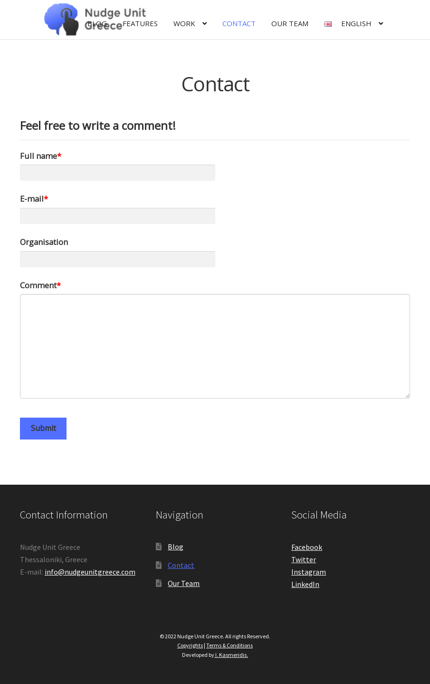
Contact (239, 23)
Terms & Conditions (229, 645)
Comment (38, 285)
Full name (38, 155)
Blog (97, 23)
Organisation (44, 241)
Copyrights (190, 645)
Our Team (289, 23)
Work (184, 23)
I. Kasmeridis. (231, 654)
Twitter (303, 559)
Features (140, 23)
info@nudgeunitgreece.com (90, 572)
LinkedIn (305, 584)
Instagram (308, 572)
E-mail (32, 198)
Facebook (306, 547)
